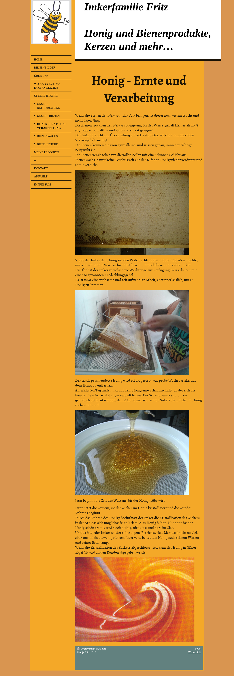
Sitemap (101, 648)
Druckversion (86, 648)
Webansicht (194, 652)
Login (198, 648)
